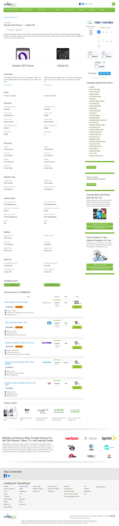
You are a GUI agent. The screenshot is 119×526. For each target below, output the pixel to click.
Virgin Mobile (7, 498)
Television (48, 491)
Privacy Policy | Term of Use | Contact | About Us (88, 514)
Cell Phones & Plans (12, 9)
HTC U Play (93, 142)
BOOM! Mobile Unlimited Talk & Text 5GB (20, 384)
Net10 (5, 500)
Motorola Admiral (95, 106)
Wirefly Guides (93, 486)
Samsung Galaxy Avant (97, 118)
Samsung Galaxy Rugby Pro (98, 109)
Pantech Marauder (95, 99)
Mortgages (92, 9)
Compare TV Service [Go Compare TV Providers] (100, 254)
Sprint (5, 493)
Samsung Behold (95, 104)
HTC (19, 493)
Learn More (91, 156)
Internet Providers (50, 488)
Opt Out (113, 514)
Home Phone (41, 9)
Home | (71, 514)
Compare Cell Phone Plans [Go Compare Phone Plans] (100, 213)
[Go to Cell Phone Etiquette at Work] (11, 411)
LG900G (92, 75)
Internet (58, 9)
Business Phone (27, 9)
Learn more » (8, 85)
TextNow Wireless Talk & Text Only (19, 343)
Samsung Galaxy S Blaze (97, 113)
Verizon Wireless (8, 488)
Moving (102, 9)
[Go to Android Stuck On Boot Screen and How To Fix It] (59, 411)
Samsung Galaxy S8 (96, 120)
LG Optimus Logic (95, 116)
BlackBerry (21, 491)
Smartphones (63, 488)
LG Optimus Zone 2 (95, 85)
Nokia (19, 500)
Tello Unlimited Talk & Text (16, 322)
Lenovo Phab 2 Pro (95, 123)
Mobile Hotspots (35, 488)
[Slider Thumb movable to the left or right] (90, 46)
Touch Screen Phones (66, 493)
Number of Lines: (105, 27)
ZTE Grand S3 (94, 111)
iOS (79, 493)
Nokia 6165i (93, 97)
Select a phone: (90, 27)
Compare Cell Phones (10, 17)
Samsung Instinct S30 (96, 144)
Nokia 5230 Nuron (95, 139)
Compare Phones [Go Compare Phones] (99, 216)
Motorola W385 (94, 83)
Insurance (81, 9)
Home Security (69, 9)
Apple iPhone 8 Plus (96, 135)
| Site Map (107, 514)
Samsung (20, 502)
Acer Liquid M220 (95, 78)
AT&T (5, 491)
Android (80, 488)
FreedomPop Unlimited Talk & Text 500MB (19, 363)
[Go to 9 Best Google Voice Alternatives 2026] (43, 411)
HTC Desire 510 (94, 92)
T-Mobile (6, 495)
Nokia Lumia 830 (95, 132)
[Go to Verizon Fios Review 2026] (27, 411)
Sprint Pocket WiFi (95, 94)
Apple (19, 488)
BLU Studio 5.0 (94, 137)
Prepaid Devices (64, 491)
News (86, 4)
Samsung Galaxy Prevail (97, 90)
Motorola (20, 498)
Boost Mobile (7, 505)
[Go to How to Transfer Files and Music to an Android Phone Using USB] (75, 411)
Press (91, 4)
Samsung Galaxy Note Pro (98, 130)
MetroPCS (7, 502)
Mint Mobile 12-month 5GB (16, 302)
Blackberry (81, 491)
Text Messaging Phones (66, 495)
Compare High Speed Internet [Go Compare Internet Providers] (100, 257)
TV (50, 9)
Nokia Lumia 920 (95, 80)
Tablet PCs (34, 491)
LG (19, 495)
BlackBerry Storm (95, 128)
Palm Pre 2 (93, 87)
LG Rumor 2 (93, 101)
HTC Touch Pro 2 (95, 125)
